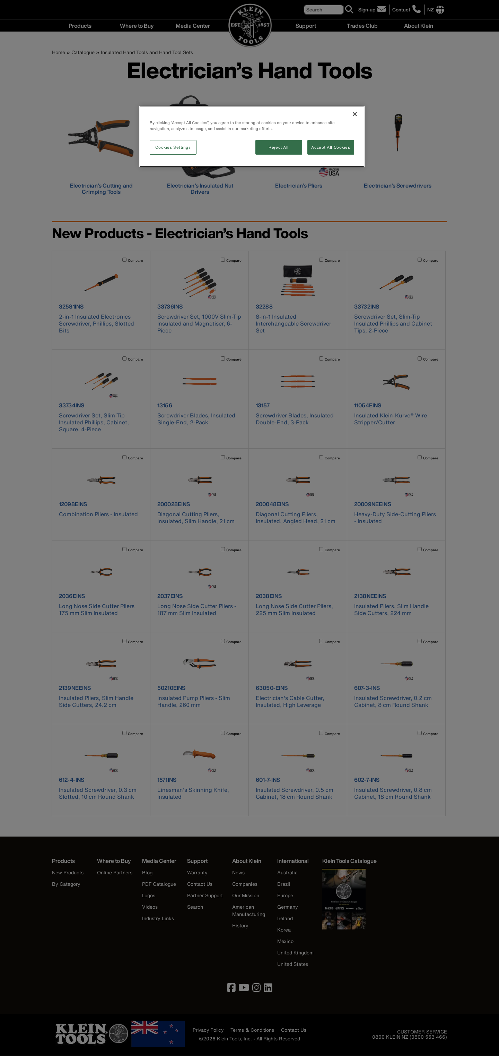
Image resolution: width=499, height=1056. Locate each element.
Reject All (279, 147)
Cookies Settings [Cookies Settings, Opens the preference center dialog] (173, 147)
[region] (252, 136)
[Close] (354, 114)
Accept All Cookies (330, 147)
